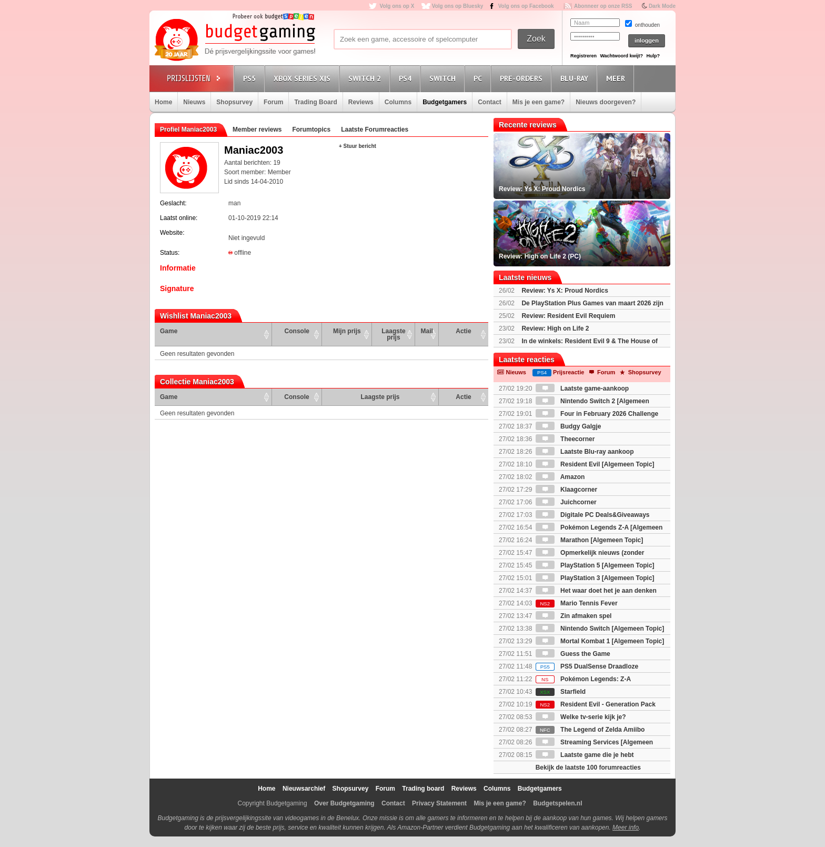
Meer (617, 78)
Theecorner (565, 439)
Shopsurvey (234, 102)
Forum (273, 102)
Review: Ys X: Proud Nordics (564, 290)
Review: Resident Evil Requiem (568, 316)
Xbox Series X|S (304, 78)
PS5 (251, 78)
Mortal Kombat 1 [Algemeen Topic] (600, 641)
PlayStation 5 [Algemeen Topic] (595, 565)
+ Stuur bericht (357, 146)
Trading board (423, 788)
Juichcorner (566, 502)
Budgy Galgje (568, 426)
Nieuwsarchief (304, 788)
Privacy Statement (439, 803)
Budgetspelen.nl (557, 803)
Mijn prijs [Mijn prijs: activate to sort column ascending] (347, 331)
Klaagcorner (566, 489)
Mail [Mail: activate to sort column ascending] (427, 331)
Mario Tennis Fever (577, 603)
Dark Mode (662, 6)
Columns (398, 102)
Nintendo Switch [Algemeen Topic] (600, 628)
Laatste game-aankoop (582, 388)
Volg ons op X (396, 6)
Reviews (361, 102)
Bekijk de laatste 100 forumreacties (588, 767)
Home (163, 102)
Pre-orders (523, 78)
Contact (489, 102)
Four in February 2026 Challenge (597, 413)
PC (479, 78)
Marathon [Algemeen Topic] (589, 540)
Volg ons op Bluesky (458, 6)
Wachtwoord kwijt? (621, 55)
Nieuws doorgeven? (606, 102)
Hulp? (653, 55)
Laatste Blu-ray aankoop (585, 451)
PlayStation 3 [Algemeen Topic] (595, 578)
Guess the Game (573, 653)
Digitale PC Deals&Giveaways (593, 515)
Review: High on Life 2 (555, 328)
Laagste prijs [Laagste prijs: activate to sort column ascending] (393, 334)
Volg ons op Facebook (526, 6)
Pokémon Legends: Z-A (583, 679)
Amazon (560, 477)
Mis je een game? (538, 102)
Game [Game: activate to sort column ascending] (168, 331)
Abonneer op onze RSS (603, 6)
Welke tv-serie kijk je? (581, 717)
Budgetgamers (444, 102)
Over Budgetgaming (344, 803)
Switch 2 (366, 78)
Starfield (561, 691)
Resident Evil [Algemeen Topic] (595, 464)
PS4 (407, 78)
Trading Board (315, 102)
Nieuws (194, 102)
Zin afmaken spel (574, 616)
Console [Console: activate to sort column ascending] (297, 331)
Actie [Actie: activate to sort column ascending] (463, 331)
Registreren (583, 55)
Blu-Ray (575, 78)
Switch (444, 78)
